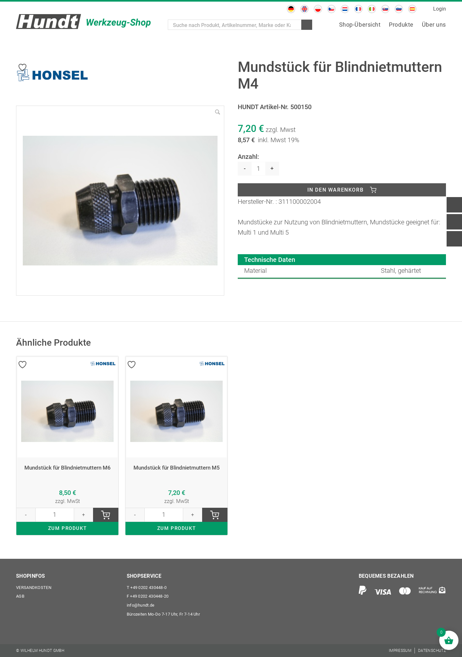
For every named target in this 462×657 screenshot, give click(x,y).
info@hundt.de (141, 605)
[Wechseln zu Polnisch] (318, 9)
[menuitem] (360, 25)
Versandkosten (33, 587)
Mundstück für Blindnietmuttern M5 (176, 469)
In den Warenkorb (335, 190)
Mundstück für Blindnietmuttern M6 (67, 469)
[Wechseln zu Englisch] (304, 9)
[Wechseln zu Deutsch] (291, 9)
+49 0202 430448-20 (148, 596)
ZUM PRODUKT (67, 530)
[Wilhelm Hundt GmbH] (83, 21)
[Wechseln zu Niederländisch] (345, 9)
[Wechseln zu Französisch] (358, 9)
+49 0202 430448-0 (147, 587)
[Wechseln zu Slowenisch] (399, 9)
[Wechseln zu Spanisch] (412, 9)
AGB (20, 596)
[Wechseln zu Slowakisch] (385, 9)
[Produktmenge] (258, 169)
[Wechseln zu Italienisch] (372, 9)
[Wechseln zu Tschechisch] (331, 9)
